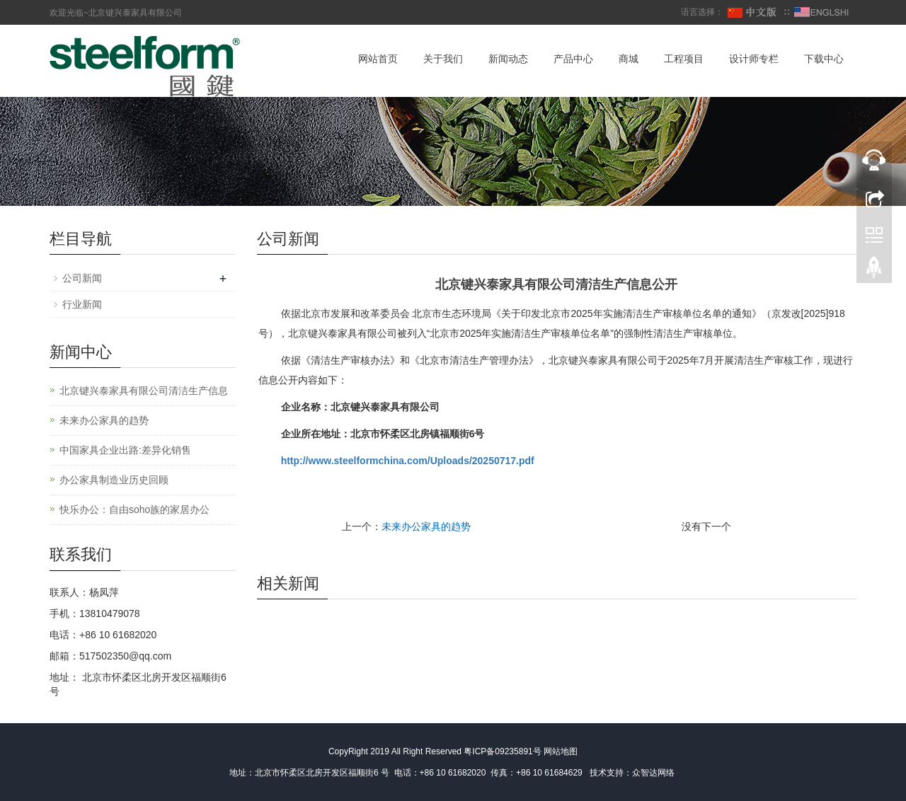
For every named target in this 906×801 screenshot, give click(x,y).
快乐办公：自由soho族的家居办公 (134, 509)
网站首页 (378, 58)
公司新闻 (82, 278)
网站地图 (561, 751)
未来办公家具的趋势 (426, 526)
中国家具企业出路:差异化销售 (125, 450)
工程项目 (684, 58)
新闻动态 (508, 58)
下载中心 (824, 58)
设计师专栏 (754, 58)
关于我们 (443, 58)
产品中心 (573, 58)
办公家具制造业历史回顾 (113, 479)
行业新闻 (82, 304)
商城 (628, 58)
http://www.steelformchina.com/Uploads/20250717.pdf (407, 460)
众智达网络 (653, 773)
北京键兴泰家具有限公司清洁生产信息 (143, 390)
